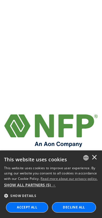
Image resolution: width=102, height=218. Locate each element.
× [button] (94, 158)
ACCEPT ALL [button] (27, 207)
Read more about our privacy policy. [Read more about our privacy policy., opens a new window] (69, 178)
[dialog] (51, 184)
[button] (51, 185)
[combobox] (86, 158)
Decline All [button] (74, 207)
